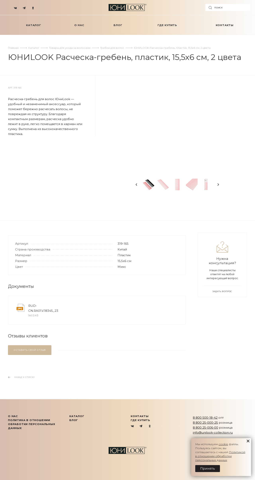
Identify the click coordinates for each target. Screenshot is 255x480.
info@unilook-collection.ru (213, 432)
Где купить (140, 420)
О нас (13, 416)
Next (218, 185)
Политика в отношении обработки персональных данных (31, 424)
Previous (136, 185)
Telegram (141, 426)
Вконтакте (132, 426)
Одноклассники (149, 426)
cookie (223, 444)
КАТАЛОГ (76, 416)
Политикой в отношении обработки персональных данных (220, 456)
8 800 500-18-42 (205, 417)
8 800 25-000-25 (205, 422)
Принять (207, 468)
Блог (73, 420)
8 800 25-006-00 (205, 427)
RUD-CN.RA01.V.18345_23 (43, 308)
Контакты (139, 416)
